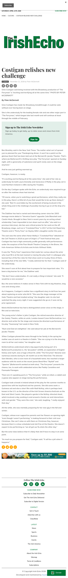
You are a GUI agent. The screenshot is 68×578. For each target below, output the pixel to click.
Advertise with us (34, 515)
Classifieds (34, 519)
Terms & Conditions (34, 561)
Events (34, 540)
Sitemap (34, 557)
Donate (58, 573)
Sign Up (34, 139)
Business (34, 536)
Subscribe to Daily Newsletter (34, 494)
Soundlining (47, 575)
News (34, 528)
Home (4, 16)
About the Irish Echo (34, 553)
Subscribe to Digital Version (34, 502)
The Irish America (34, 544)
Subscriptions (34, 565)
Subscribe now (60, 11)
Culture (11, 16)
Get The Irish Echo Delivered (34, 498)
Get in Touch (34, 511)
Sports (34, 532)
